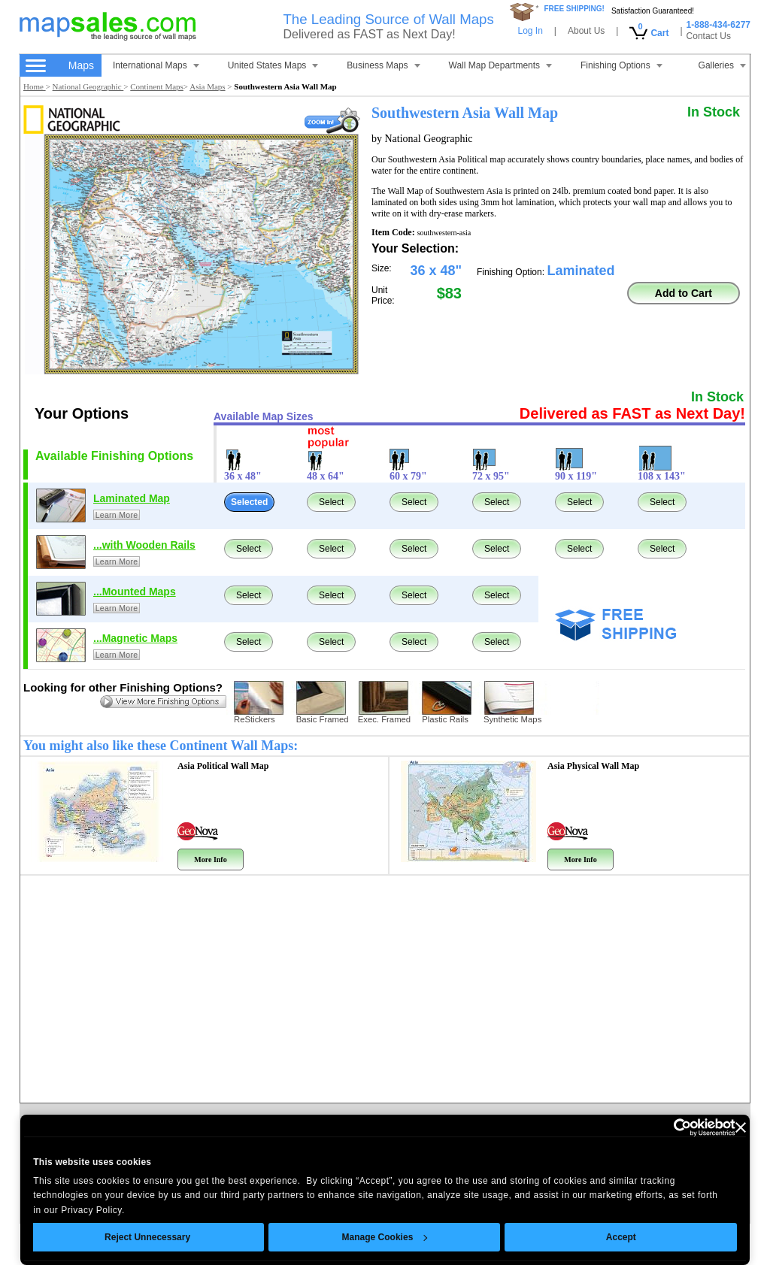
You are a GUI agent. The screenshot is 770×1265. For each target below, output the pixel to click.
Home (34, 86)
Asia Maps (207, 86)
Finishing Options (621, 65)
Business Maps (383, 65)
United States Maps (273, 65)
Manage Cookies (384, 1237)
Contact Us (709, 36)
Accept (621, 1237)
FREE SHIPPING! (574, 9)
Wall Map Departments (501, 65)
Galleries (722, 65)
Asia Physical (593, 766)
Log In (529, 31)
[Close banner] (740, 1127)
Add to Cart (683, 293)
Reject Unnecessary (147, 1237)
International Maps (156, 65)
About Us (586, 31)
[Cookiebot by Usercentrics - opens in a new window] (669, 1127)
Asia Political (222, 766)
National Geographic (88, 86)
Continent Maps (156, 86)
